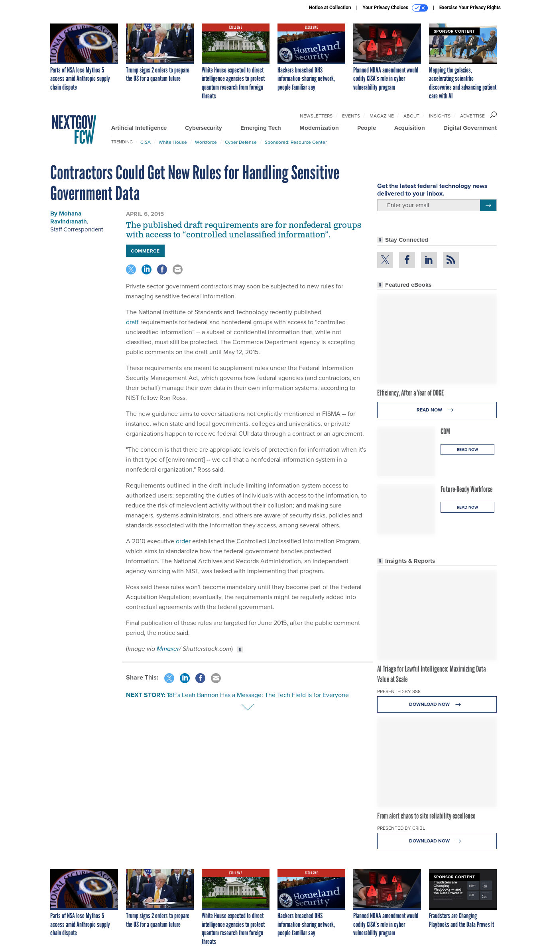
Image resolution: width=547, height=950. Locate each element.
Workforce (206, 142)
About (411, 115)
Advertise (472, 115)
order (183, 541)
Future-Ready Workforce (466, 489)
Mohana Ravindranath (68, 217)
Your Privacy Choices (395, 8)
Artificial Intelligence (139, 127)
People (366, 127)
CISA (145, 142)
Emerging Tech (260, 127)
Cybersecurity (203, 127)
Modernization (319, 127)
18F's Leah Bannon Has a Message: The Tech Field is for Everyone (258, 694)
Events (351, 115)
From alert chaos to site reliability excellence (426, 816)
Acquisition (409, 127)
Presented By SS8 (399, 691)
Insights (440, 115)
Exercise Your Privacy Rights (470, 7)
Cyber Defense (241, 142)
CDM (445, 431)
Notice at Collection (330, 7)
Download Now (437, 704)
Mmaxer (168, 648)
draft (132, 321)
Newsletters (316, 115)
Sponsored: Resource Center (296, 142)
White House (173, 142)
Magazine (382, 115)
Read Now (437, 410)
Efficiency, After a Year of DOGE (410, 393)
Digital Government (470, 127)
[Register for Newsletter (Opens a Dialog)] (488, 205)
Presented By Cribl (401, 828)
